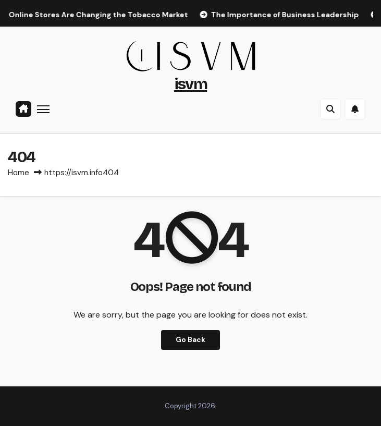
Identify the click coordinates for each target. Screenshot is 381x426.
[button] (330, 109)
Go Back (190, 339)
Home (18, 172)
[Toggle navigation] (43, 108)
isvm (190, 84)
